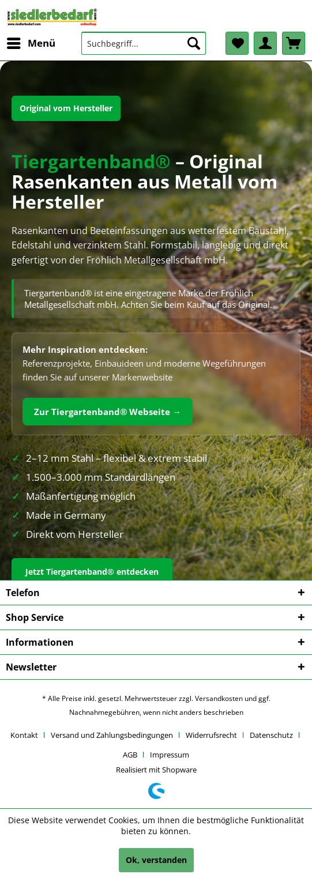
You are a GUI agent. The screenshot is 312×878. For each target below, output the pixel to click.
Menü (31, 42)
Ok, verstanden (156, 859)
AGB (130, 754)
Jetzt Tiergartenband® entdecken (92, 571)
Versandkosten (219, 698)
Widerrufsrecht (211, 735)
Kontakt (24, 735)
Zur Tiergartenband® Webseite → (107, 411)
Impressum (169, 754)
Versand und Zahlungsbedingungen (112, 735)
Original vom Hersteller (66, 108)
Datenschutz (271, 735)
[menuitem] (30, 43)
